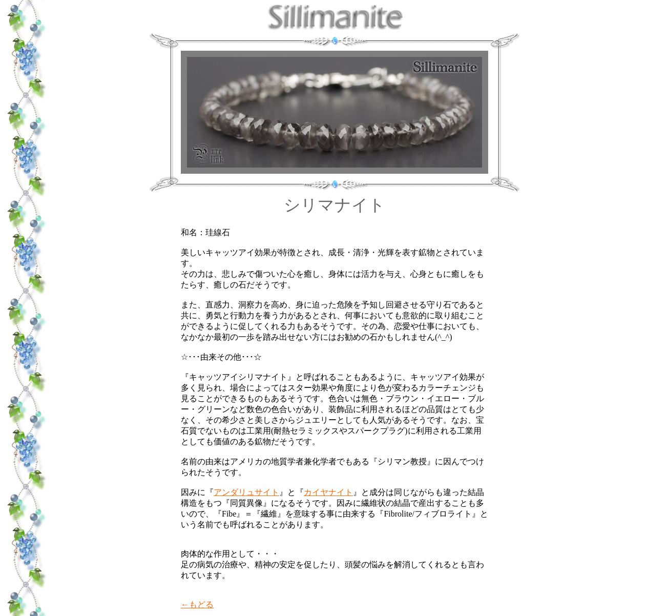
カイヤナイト (328, 492)
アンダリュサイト (246, 492)
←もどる (197, 604)
